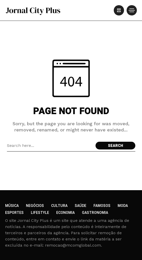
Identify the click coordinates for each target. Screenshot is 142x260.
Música (12, 205)
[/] (119, 10)
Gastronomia (95, 212)
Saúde (80, 205)
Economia (65, 212)
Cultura (59, 205)
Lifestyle (40, 212)
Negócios (35, 205)
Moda (123, 205)
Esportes (14, 212)
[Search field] (50, 145)
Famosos (101, 205)
